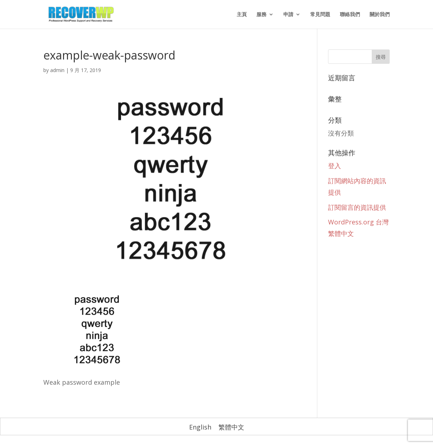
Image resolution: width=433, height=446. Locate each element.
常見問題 (320, 15)
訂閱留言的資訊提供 (357, 207)
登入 (334, 165)
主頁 (242, 15)
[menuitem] (200, 426)
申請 (288, 15)
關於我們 (380, 15)
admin (57, 70)
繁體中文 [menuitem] (231, 427)
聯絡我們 (350, 15)
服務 (261, 15)
